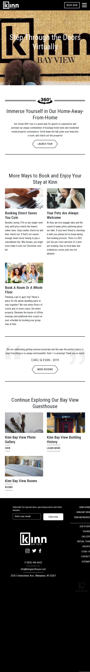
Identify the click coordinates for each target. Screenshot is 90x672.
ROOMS (86, 531)
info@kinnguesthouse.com (33, 569)
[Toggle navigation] (84, 5)
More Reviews (45, 369)
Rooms (9, 487)
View (7, 448)
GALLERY (86, 536)
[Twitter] (34, 551)
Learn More (53, 448)
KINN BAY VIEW (83, 512)
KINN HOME (84, 507)
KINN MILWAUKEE (82, 517)
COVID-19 (85, 551)
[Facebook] (40, 551)
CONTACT (85, 556)
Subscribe (53, 516)
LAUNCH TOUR (45, 143)
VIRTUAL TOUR (83, 541)
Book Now (71, 5)
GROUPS (86, 546)
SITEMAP (86, 561)
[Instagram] (27, 551)
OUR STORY (85, 526)
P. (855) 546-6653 (33, 562)
